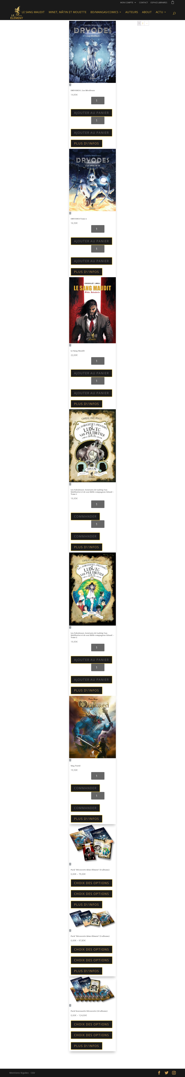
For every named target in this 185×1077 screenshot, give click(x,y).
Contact (143, 3)
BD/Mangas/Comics (104, 13)
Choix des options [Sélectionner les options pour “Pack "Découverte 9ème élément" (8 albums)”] (91, 949)
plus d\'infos (86, 143)
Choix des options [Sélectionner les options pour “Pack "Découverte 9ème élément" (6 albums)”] (91, 883)
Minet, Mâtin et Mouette (67, 13)
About (147, 13)
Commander (85, 516)
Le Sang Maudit (33, 13)
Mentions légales (19, 1072)
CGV (33, 1072)
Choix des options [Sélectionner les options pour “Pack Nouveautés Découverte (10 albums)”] (91, 1024)
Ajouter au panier (91, 113)
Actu (159, 13)
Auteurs (131, 13)
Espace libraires (159, 3)
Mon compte (126, 3)
